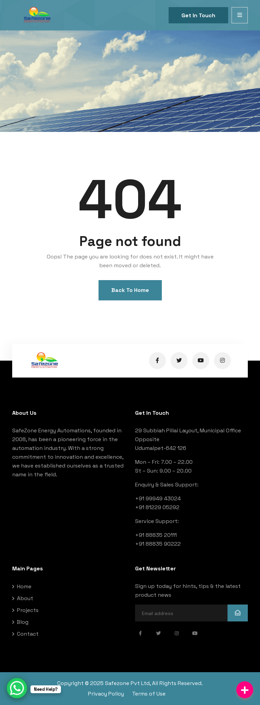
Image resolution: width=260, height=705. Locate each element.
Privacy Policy (106, 693)
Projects (28, 610)
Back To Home (130, 290)
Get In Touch (198, 15)
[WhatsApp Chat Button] (17, 688)
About (25, 598)
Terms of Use (149, 693)
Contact (28, 633)
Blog (22, 622)
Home (24, 586)
